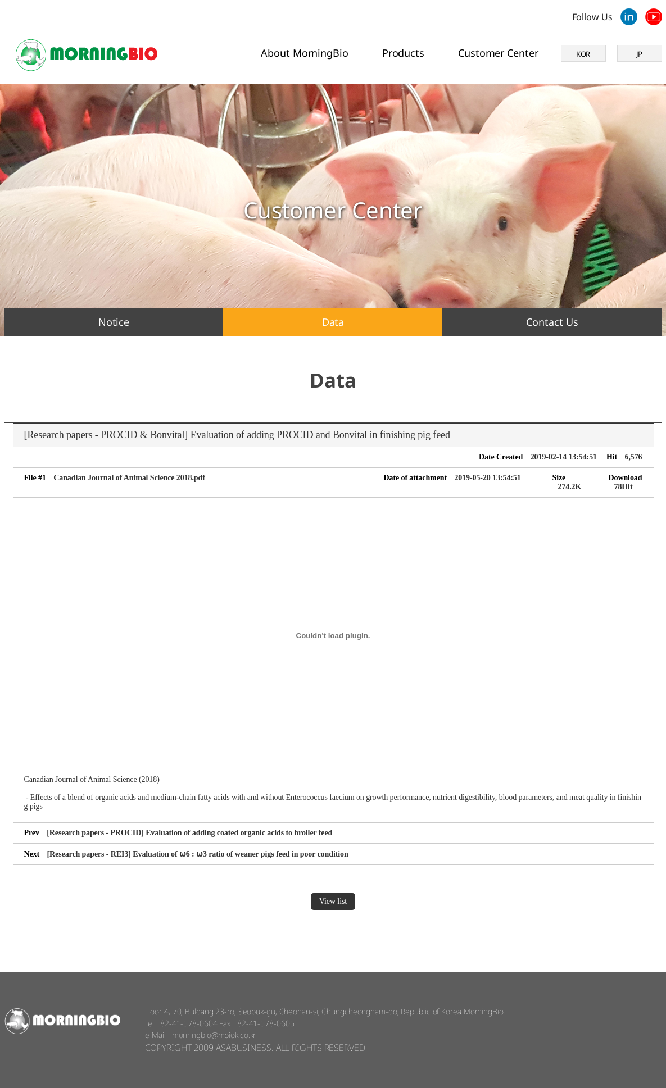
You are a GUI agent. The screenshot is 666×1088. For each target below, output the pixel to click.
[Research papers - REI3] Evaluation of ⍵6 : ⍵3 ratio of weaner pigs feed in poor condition (197, 854)
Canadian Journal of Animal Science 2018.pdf (129, 478)
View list (333, 901)
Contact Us (552, 322)
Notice (113, 322)
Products (403, 53)
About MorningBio (304, 53)
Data (333, 322)
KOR (583, 54)
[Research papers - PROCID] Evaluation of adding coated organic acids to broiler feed (189, 832)
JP (639, 54)
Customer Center (498, 53)
